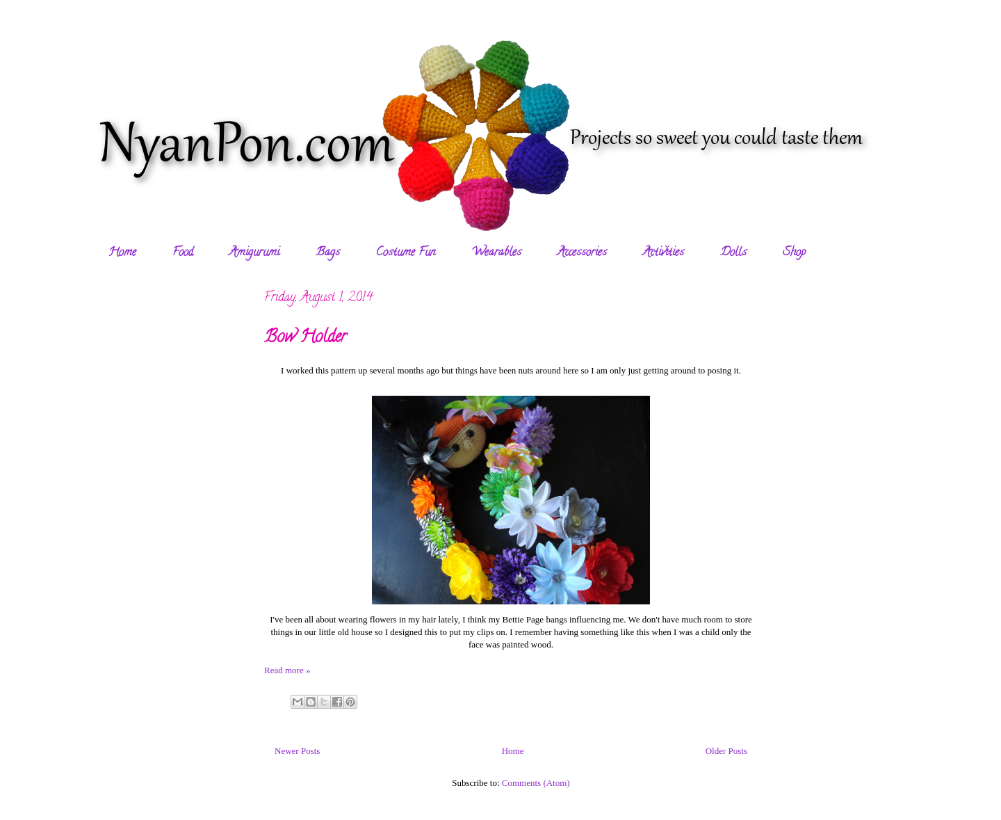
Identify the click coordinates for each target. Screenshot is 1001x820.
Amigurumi (254, 253)
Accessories (582, 253)
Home (122, 253)
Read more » (287, 670)
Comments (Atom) (536, 783)
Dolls (733, 253)
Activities (663, 253)
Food (182, 253)
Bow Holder (305, 338)
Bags (328, 253)
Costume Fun (405, 253)
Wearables (496, 253)
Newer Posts (297, 751)
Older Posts (726, 751)
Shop (794, 253)
